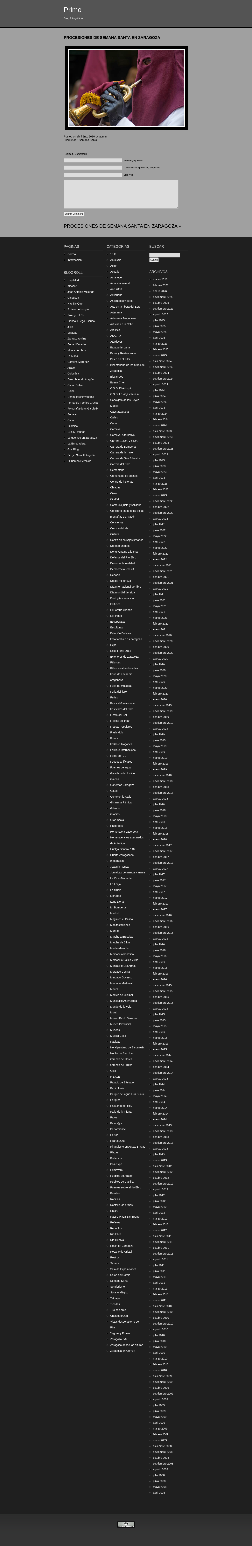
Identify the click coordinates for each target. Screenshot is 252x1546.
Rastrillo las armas (121, 1205)
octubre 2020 (161, 646)
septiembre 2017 (163, 862)
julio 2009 (159, 1405)
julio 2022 (159, 524)
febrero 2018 (160, 833)
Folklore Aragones (121, 744)
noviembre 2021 (162, 571)
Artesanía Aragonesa (123, 318)
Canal (113, 423)
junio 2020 (159, 670)
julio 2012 (159, 1195)
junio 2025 (159, 326)
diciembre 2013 (162, 1125)
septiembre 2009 (163, 1393)
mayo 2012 (159, 1206)
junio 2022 (159, 530)
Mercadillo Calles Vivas (124, 960)
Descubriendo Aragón (80, 379)
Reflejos (115, 1222)
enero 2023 (160, 495)
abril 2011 (159, 1282)
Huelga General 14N (122, 849)
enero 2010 (160, 1370)
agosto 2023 (160, 454)
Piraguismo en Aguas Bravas (127, 1146)
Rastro (114, 1210)
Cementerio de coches (123, 475)
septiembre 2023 (163, 448)
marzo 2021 (160, 617)
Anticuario (116, 295)
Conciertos (116, 522)
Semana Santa (88, 140)
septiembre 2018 (163, 792)
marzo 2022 (160, 547)
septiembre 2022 (163, 512)
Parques (115, 1100)
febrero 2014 (160, 1113)
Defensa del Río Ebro (123, 557)
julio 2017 (159, 874)
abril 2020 (159, 681)
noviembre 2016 (162, 921)
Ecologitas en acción (122, 598)
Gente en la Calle (120, 796)
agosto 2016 (160, 938)
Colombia (73, 373)
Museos (115, 1030)
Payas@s (116, 1123)
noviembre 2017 (162, 851)
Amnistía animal (120, 283)
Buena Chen (117, 382)
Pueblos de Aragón (121, 1175)
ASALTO (115, 335)
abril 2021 (159, 611)
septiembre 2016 (163, 932)
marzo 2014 (160, 1107)
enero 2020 (160, 699)
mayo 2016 (159, 956)
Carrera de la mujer (122, 452)
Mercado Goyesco (121, 977)
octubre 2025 (161, 302)
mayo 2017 (159, 886)
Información (74, 260)
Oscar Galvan (75, 385)
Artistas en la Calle (121, 324)
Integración (117, 860)
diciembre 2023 (162, 431)
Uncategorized (119, 1315)
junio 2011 (159, 1271)
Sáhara (114, 1263)
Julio (70, 326)
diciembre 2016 (162, 915)
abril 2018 (159, 821)
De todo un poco (120, 545)
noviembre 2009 (162, 1381)
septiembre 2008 (163, 1463)
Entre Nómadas (76, 344)
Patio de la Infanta (121, 1111)
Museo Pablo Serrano (123, 1018)
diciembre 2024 (162, 361)
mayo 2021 (159, 606)
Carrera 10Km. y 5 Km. (124, 440)
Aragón (71, 367)
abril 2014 (159, 1101)
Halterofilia (116, 825)
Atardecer (116, 341)
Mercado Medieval (121, 983)
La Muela (116, 890)
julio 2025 (159, 320)
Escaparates (117, 621)
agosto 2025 (160, 314)
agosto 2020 (160, 658)
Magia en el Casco (121, 919)
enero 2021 (160, 629)
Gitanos (115, 808)
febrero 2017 (160, 903)
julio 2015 (159, 1014)
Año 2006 (116, 289)
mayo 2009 (159, 1416)
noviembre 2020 (162, 641)
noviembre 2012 (162, 1171)
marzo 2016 (160, 967)
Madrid (114, 913)
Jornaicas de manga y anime (127, 872)
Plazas (114, 1152)
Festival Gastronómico (123, 703)
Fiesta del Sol (118, 715)
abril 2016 (159, 961)
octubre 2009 (161, 1387)
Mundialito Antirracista (123, 1000)
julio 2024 (159, 390)
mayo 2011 (159, 1276)
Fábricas (115, 662)
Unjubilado (73, 280)
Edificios (115, 604)
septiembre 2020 (163, 652)
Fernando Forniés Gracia (82, 402)
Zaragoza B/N (118, 1339)
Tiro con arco (118, 1310)
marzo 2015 (160, 1037)
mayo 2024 (159, 401)
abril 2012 (159, 1212)
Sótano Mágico (119, 1292)
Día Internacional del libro (125, 586)
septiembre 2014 (163, 1072)
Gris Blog (73, 449)
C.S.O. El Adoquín (121, 388)
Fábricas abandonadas (124, 668)
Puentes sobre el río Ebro (125, 1187)
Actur (113, 265)
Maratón (115, 930)
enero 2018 (160, 839)
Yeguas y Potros (120, 1333)
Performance (118, 1129)
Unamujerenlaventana (80, 396)
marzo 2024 (160, 413)
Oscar (71, 420)
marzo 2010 (160, 1358)
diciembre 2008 (162, 1446)
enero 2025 (160, 355)
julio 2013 (159, 1154)
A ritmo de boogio (78, 309)
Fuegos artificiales (121, 761)
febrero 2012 (160, 1224)
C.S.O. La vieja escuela (124, 394)
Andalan (72, 414)
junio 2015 (159, 1020)
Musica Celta (118, 1035)
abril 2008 (159, 1492)
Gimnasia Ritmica (121, 802)
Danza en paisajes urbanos (126, 540)
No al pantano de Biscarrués (127, 1047)
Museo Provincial (120, 1024)
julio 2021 (159, 594)
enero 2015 (160, 1049)
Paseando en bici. (121, 1105)
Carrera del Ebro (120, 464)
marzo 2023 (160, 483)
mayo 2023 (159, 471)
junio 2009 (159, 1411)
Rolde (71, 391)
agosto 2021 (160, 588)
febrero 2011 (160, 1294)
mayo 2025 (159, 331)
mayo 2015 (159, 1026)
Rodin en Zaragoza (121, 1245)
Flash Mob (116, 732)
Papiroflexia (117, 1088)
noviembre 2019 (162, 711)
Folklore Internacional (123, 750)
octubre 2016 (161, 926)
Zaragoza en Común (122, 1350)
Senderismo (117, 1286)
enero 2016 (160, 979)
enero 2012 (160, 1230)
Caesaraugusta (119, 411)
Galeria (114, 779)
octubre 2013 (161, 1136)
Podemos (116, 1158)
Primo (72, 9)
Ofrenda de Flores (121, 1059)
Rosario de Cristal (121, 1251)
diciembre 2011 (162, 1236)
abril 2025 (159, 337)
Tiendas (115, 1304)
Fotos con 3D (118, 755)
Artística (115, 330)
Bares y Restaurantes (123, 353)
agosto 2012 (160, 1189)
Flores (114, 738)
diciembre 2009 (162, 1376)
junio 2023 (159, 466)
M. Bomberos (118, 907)
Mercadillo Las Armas (123, 965)
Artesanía (116, 312)
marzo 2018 (160, 827)
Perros (114, 1135)
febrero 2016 (160, 973)
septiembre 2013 (163, 1142)
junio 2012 (159, 1201)
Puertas (115, 1193)
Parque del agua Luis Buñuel (127, 1094)
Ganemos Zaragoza (122, 785)
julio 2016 (159, 944)
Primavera (116, 1170)
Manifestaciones (120, 925)
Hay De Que (74, 303)
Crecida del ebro (120, 528)
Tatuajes (115, 1298)
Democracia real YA (122, 569)
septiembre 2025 (163, 308)
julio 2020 (159, 664)
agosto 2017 (160, 868)
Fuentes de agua (120, 767)
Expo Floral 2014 (120, 650)
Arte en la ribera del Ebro (125, 306)
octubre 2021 (161, 576)
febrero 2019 (160, 763)
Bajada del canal (120, 347)
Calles (114, 417)
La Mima (72, 356)
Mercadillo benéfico (122, 954)
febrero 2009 (160, 1434)
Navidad (115, 1041)
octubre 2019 (161, 716)
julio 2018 (159, 804)
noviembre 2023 (162, 436)
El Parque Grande (121, 610)
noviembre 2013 (162, 1131)
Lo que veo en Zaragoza (82, 437)
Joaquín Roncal (119, 866)
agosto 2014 (160, 1078)
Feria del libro (118, 691)
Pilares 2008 (117, 1140)
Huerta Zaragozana (122, 855)
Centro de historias (121, 481)
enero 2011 (160, 1300)
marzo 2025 (160, 343)
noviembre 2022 (162, 501)
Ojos (113, 1070)
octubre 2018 (161, 786)
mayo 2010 (159, 1346)
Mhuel (114, 989)
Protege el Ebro (76, 315)
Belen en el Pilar (120, 359)
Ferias (114, 697)
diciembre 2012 (162, 1166)
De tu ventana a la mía (124, 551)
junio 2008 (159, 1481)
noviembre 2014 (162, 1061)
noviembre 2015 (162, 991)
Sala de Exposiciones (123, 1269)
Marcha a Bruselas (121, 936)
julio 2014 (159, 1084)
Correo (71, 254)
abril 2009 (159, 1422)
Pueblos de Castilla (122, 1181)
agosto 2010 (160, 1329)
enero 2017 (160, 909)
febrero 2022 (160, 553)
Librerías (115, 895)
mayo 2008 (159, 1486)
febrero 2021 (160, 623)
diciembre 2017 (162, 845)
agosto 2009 (160, 1399)
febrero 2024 (160, 419)
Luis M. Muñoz (76, 431)
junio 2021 (159, 600)
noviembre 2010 (162, 1311)
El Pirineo (116, 615)
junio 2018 (159, 810)
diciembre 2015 (162, 985)
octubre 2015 (161, 996)
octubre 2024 (161, 372)
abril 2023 (159, 477)
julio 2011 (159, 1265)
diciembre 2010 (162, 1306)
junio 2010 (159, 1341)
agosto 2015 (160, 1008)
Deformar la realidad (122, 563)
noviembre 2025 (162, 296)
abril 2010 (159, 1352)
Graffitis (115, 814)
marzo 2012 (160, 1218)
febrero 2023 (160, 489)
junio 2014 (159, 1090)
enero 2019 (160, 769)
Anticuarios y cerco (121, 300)
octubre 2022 (161, 506)
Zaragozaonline (76, 338)
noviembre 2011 (162, 1241)
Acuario (114, 271)
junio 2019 (159, 740)
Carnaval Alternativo (122, 435)
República (116, 1228)
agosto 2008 (160, 1469)
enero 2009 (160, 1440)
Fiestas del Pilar (120, 720)
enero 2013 (160, 1160)
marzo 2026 (160, 279)
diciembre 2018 (162, 775)
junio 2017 (159, 880)
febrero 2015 (160, 1043)
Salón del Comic (120, 1275)
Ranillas (115, 1199)
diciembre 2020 (162, 635)
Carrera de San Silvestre (125, 458)
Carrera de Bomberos (123, 446)
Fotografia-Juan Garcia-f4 (83, 408)
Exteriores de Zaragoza (124, 656)
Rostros (115, 1257)
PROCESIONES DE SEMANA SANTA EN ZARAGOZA (112, 37)
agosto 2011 (160, 1259)
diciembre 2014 (162, 1055)
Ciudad (114, 499)
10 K (113, 254)
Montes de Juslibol (121, 995)
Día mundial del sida (122, 592)
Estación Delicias (120, 633)
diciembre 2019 (162, 705)
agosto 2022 (160, 518)
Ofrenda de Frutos (121, 1065)
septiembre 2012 (163, 1183)
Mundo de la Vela (120, 1006)
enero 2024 (160, 425)
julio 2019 (159, 734)
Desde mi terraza (120, 580)
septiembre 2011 (163, 1253)
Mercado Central (120, 971)
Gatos (113, 790)
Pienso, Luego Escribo (81, 321)
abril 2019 (159, 751)
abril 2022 (159, 541)
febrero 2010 (160, 1364)
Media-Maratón (119, 948)
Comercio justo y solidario (125, 505)
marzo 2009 (160, 1428)
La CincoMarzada (121, 878)
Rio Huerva (117, 1240)
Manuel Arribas (76, 350)
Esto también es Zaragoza (126, 639)
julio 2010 (159, 1335)
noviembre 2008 (162, 1451)
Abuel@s (115, 260)
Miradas (72, 332)
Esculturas (116, 627)
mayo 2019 (159, 746)
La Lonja (115, 884)
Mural (113, 1012)
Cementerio (117, 470)
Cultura (114, 534)
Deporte (115, 575)
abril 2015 (159, 1031)
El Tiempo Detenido (79, 461)
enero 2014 (160, 1119)
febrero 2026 (160, 285)
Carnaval (115, 429)
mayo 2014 (159, 1096)
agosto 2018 (160, 798)
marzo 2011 (160, 1288)
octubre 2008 (161, 1457)
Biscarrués (116, 376)
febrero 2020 (160, 693)
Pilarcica (72, 426)
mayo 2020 (159, 676)
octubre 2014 (161, 1066)
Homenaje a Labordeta (124, 831)
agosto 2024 (160, 384)
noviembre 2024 (162, 366)
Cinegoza (73, 297)
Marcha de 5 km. (120, 942)
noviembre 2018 (162, 781)
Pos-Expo (116, 1164)
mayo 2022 (159, 536)
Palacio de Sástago (122, 1082)
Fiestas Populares (121, 726)
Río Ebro (115, 1234)
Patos (113, 1117)
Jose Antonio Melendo (80, 291)
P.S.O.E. (115, 1076)
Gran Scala (117, 820)
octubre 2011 (161, 1247)
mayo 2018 (159, 816)
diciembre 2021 (162, 565)
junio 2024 (159, 396)
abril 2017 (159, 891)
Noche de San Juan (122, 1053)
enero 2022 (160, 559)
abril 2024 (159, 407)
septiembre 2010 (163, 1323)
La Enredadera (76, 443)
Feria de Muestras (121, 685)
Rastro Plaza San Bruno (124, 1216)
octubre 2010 (161, 1317)
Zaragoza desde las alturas (126, 1345)
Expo (113, 645)
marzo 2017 (160, 897)
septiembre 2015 (163, 1002)
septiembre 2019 (163, 722)
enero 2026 (160, 291)
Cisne (113, 493)
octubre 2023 (161, 442)
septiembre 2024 (163, 378)
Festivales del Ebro (121, 709)
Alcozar (72, 286)
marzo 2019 (160, 757)
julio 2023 (159, 460)
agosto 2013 (160, 1148)
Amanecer (116, 277)
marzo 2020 (160, 687)
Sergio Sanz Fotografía (81, 455)
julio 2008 (159, 1475)
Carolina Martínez (78, 361)
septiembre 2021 (163, 582)
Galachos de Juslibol (122, 773)
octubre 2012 (161, 1177)
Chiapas (115, 487)
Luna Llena (117, 901)
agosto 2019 (160, 728)
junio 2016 (159, 950)
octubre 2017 (161, 856)
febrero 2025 (160, 349)
